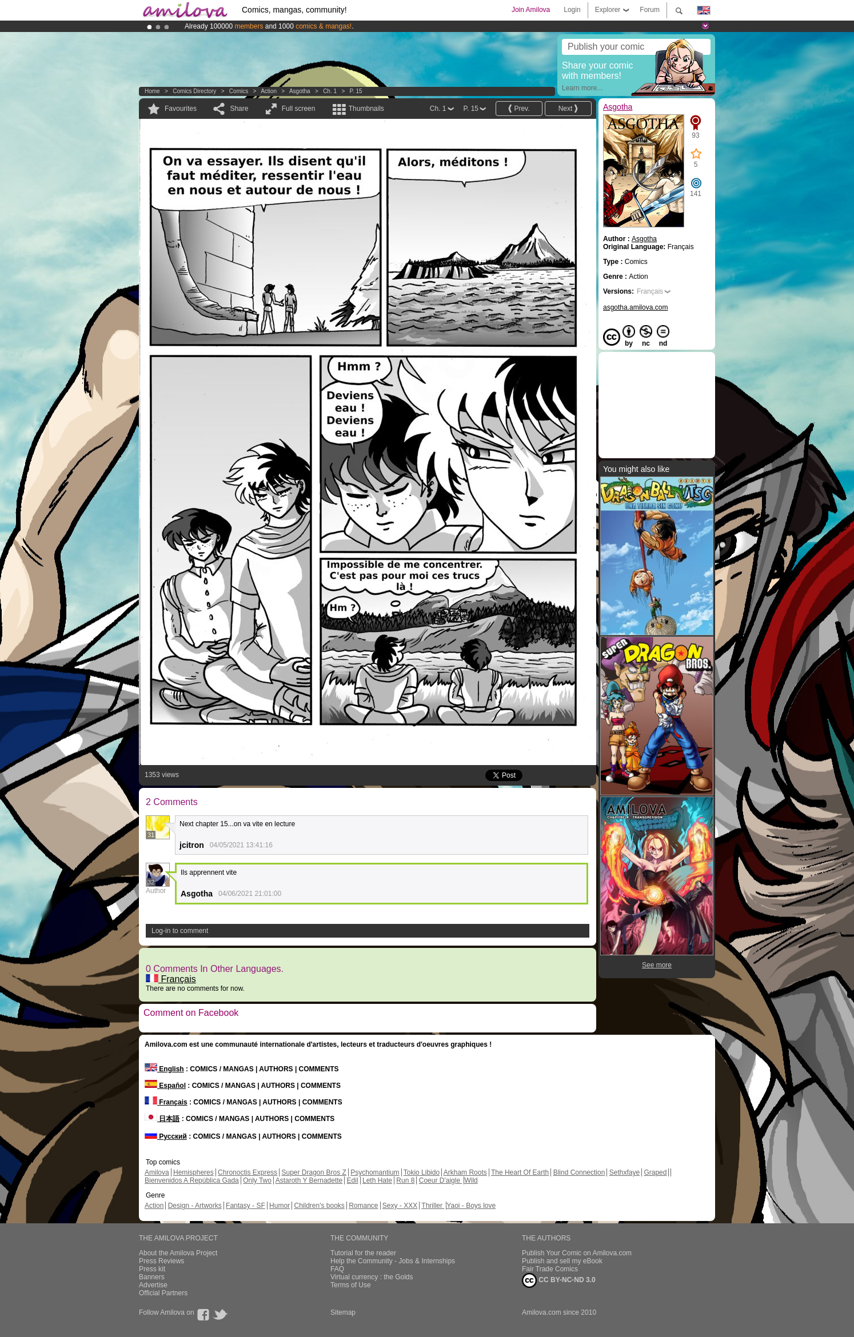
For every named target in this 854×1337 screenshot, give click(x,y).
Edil (352, 1180)
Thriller (432, 1206)
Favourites (181, 109)
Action (269, 91)
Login (572, 10)
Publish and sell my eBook (562, 1261)
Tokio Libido (422, 1172)
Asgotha (299, 91)
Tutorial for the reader (363, 1253)
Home (152, 91)
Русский (166, 1136)
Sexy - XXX (399, 1206)
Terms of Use (350, 1285)
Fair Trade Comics (550, 1269)
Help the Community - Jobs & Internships (392, 1261)
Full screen (299, 109)
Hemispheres (193, 1172)
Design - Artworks (195, 1206)
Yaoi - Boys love (471, 1206)
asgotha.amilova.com (635, 307)
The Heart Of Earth (520, 1172)
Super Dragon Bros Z (313, 1172)
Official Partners (163, 1293)
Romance (363, 1206)
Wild (470, 1180)
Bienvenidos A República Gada (192, 1180)
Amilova (157, 1172)
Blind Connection (579, 1172)
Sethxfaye (624, 1172)
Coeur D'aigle (440, 1180)
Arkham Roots (465, 1172)
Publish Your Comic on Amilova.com (577, 1253)
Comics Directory (194, 91)
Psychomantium (374, 1172)
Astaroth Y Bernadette (309, 1180)
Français (171, 979)
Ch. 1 (330, 91)
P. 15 (356, 91)
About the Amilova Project (178, 1253)
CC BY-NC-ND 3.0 (559, 1280)
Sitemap (343, 1312)
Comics (238, 91)
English (164, 1069)
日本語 (162, 1119)
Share (239, 109)
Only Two (257, 1180)
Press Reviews (161, 1261)
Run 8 (405, 1180)
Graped (655, 1172)
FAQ (337, 1269)
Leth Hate (377, 1180)
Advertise (153, 1285)
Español (165, 1086)
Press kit (152, 1269)
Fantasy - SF (245, 1206)
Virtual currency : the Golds (371, 1277)
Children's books (319, 1206)
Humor (279, 1206)
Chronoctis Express (247, 1172)
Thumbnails (366, 109)
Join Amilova (531, 10)
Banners (152, 1277)
